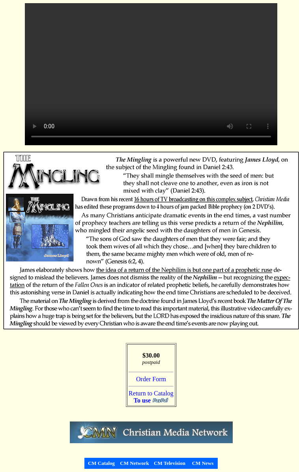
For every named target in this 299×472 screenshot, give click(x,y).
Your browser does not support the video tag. (151, 74)
